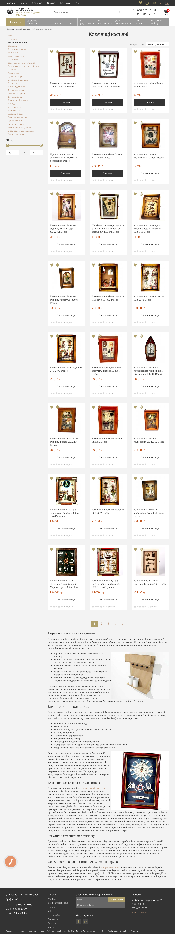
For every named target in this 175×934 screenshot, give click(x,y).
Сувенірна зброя (16, 76)
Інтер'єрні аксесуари (18, 80)
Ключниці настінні (17, 42)
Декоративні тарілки (18, 100)
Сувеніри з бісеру (16, 124)
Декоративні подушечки (19, 127)
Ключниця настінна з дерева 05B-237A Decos (108, 511)
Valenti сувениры (16, 134)
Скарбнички (14, 73)
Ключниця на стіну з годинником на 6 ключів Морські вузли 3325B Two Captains (64, 584)
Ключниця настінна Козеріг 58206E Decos (107, 440)
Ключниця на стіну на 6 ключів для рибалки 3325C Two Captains (64, 512)
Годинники (13, 59)
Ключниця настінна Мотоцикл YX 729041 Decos (149, 156)
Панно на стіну (15, 120)
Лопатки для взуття (17, 86)
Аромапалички (15, 107)
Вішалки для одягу (17, 90)
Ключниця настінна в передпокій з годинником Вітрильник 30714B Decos (148, 370)
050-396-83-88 (144, 10)
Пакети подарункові (17, 117)
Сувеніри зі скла (15, 114)
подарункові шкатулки (93, 788)
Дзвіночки (12, 46)
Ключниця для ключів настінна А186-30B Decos (106, 85)
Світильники (14, 83)
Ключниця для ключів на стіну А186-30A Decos (64, 85)
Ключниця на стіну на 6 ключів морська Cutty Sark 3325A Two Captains (106, 584)
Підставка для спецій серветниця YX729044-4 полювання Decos (63, 157)
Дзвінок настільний (17, 49)
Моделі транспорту (17, 56)
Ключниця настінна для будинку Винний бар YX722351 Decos (63, 228)
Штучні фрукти (15, 97)
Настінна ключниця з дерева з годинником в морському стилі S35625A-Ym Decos (108, 228)
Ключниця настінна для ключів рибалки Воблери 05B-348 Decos (147, 228)
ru (154, 3)
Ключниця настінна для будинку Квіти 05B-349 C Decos (64, 299)
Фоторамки (13, 52)
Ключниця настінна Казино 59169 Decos (149, 85)
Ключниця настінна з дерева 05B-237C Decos (66, 369)
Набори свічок (15, 110)
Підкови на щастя (16, 93)
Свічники (12, 39)
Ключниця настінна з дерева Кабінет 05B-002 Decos (108, 298)
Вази (10, 35)
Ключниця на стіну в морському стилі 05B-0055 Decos (149, 512)
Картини (12, 69)
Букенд (11, 103)
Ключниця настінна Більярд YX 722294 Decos (107, 156)
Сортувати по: (136, 44)
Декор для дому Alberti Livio (21, 63)
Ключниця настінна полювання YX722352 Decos (149, 440)
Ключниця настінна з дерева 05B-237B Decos (150, 298)
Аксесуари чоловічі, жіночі (21, 131)
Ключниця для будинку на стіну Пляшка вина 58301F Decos (106, 370)
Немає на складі (150, 173)
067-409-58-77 (146, 13)
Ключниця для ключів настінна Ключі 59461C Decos (150, 582)
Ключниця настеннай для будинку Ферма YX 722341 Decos (64, 441)
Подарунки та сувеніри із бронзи (24, 66)
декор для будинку (110, 867)
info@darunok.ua (139, 912)
